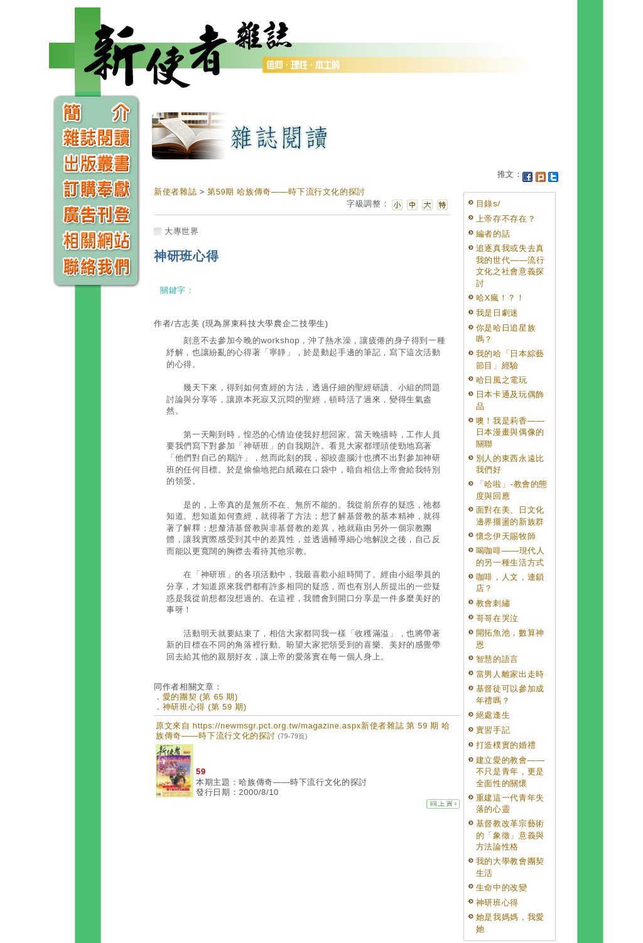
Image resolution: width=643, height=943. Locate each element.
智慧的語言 (497, 659)
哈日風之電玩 (501, 380)
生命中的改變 (501, 887)
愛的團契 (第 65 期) (200, 696)
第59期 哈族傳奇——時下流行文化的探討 (286, 191)
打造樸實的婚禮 (506, 745)
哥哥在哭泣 (497, 618)
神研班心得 (497, 902)
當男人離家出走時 (510, 674)
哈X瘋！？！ (500, 297)
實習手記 (493, 730)
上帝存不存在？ (506, 218)
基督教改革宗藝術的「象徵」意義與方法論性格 (510, 835)
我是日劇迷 (497, 312)
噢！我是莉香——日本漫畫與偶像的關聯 (510, 432)
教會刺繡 (493, 603)
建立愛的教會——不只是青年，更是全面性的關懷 (510, 771)
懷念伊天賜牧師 (506, 536)
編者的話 (493, 233)
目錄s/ (488, 203)
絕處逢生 (493, 715)
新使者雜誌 (175, 191)
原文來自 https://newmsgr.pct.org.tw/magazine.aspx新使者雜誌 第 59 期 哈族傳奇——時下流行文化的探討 (303, 730)
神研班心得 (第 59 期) (205, 706)
